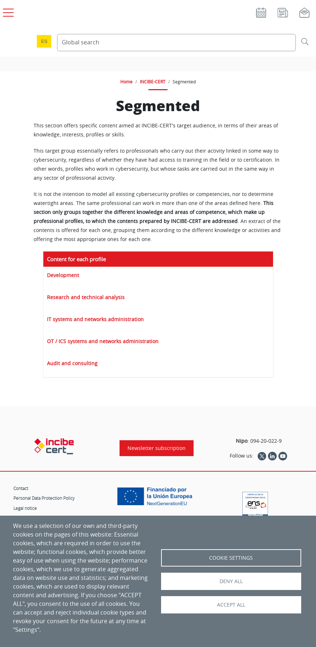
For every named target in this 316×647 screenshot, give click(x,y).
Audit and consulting (72, 363)
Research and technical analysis (86, 297)
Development (63, 275)
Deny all (231, 581)
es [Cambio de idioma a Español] (44, 41)
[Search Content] (176, 42)
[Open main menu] (7, 11)
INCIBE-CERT (152, 81)
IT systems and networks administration (95, 319)
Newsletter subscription (156, 448)
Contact (20, 488)
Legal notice (25, 508)
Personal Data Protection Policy (44, 498)
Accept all (231, 605)
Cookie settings (231, 558)
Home (126, 81)
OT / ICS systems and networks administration (103, 341)
